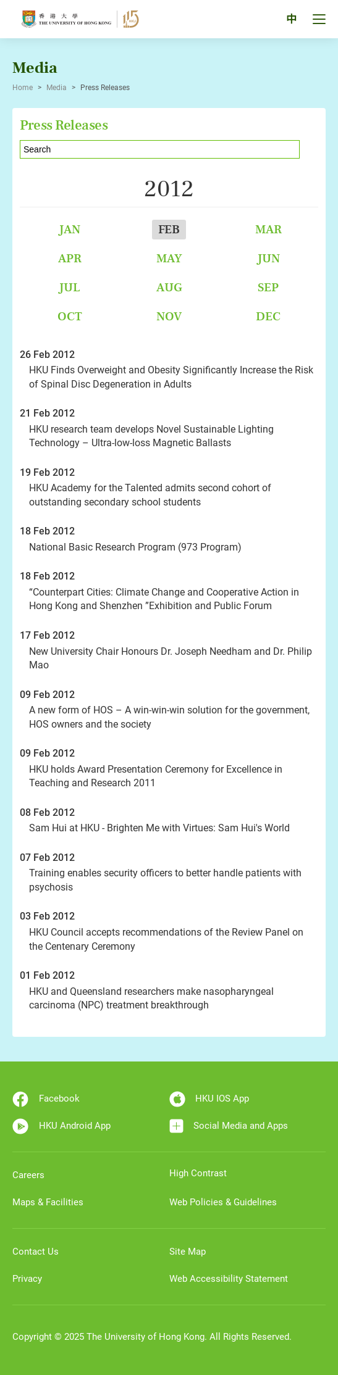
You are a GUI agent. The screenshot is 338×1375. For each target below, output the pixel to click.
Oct (69, 316)
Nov (169, 316)
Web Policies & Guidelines (223, 1202)
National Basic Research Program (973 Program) (135, 547)
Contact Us (35, 1251)
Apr (70, 258)
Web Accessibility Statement (228, 1278)
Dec (268, 316)
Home (22, 87)
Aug (169, 287)
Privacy (27, 1278)
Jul (69, 287)
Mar (268, 229)
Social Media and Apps (229, 1126)
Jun (268, 258)
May (169, 258)
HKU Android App (61, 1126)
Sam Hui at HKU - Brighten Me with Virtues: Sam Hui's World (159, 828)
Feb (169, 229)
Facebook (46, 1099)
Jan (69, 229)
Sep (268, 287)
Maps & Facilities (47, 1202)
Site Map (187, 1251)
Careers (28, 1175)
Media (56, 87)
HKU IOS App (209, 1099)
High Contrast (198, 1173)
